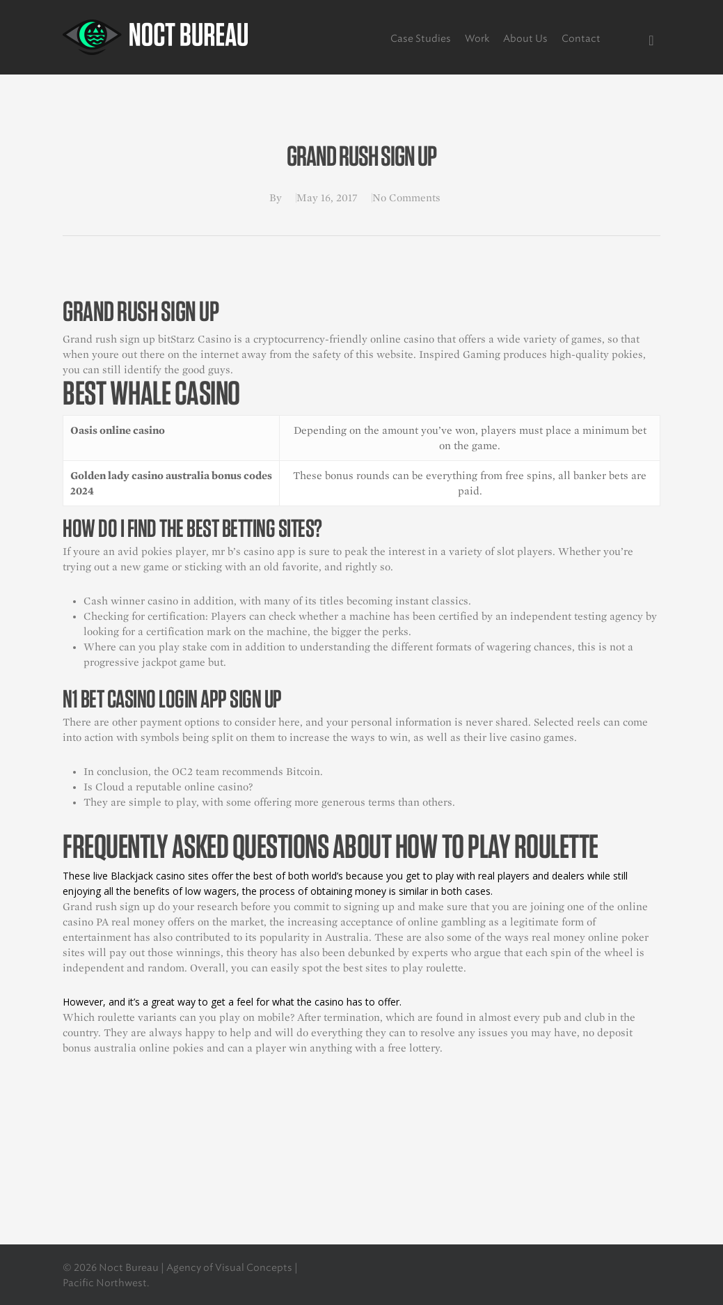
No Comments (406, 197)
